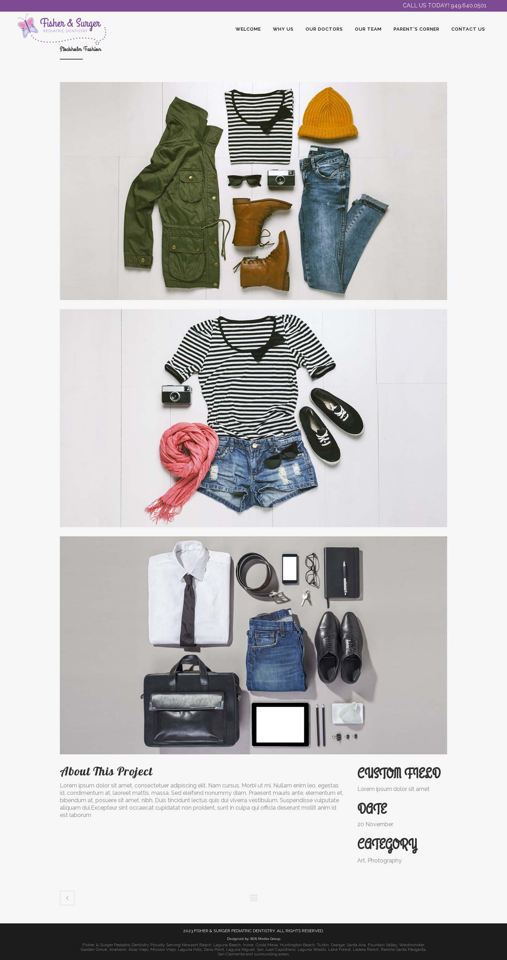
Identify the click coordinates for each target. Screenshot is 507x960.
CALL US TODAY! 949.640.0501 (445, 5)
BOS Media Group (265, 939)
